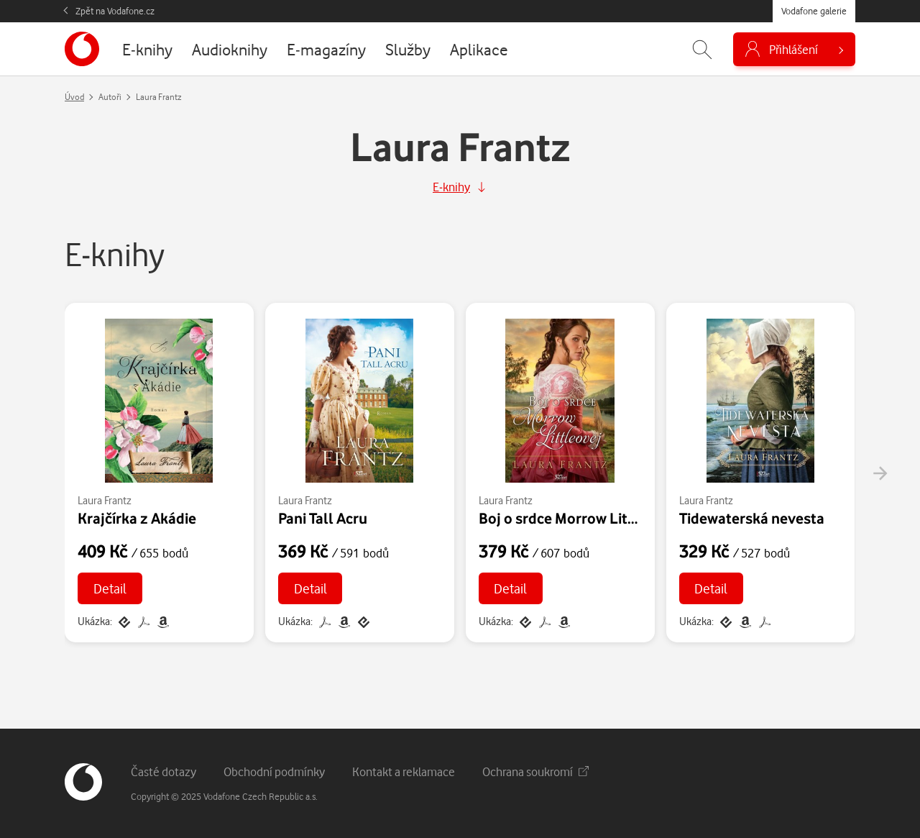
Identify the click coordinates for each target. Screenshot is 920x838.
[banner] (82, 49)
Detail (109, 588)
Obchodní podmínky (274, 771)
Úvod (74, 96)
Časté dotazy (163, 771)
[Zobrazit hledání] (702, 49)
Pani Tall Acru (322, 518)
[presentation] (879, 473)
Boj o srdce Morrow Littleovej (577, 518)
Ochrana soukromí (535, 771)
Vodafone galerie (814, 11)
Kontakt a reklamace (403, 771)
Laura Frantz (105, 500)
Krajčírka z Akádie (137, 518)
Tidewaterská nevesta (751, 518)
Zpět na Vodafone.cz (115, 11)
